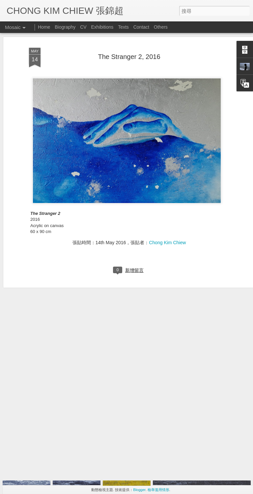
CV (83, 27)
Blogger (139, 490)
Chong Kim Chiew (167, 212)
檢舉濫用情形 (158, 490)
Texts (123, 27)
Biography (65, 27)
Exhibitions (102, 27)
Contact (141, 27)
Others (161, 27)
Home (44, 27)
